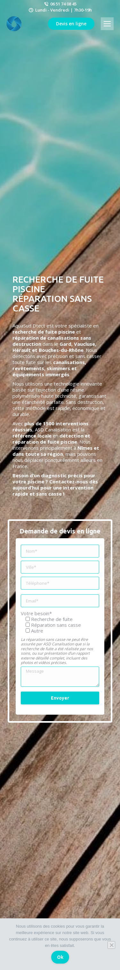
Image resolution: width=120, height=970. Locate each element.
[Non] (111, 945)
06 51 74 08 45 (60, 4)
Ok (60, 957)
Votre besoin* (36, 613)
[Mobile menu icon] (107, 23)
